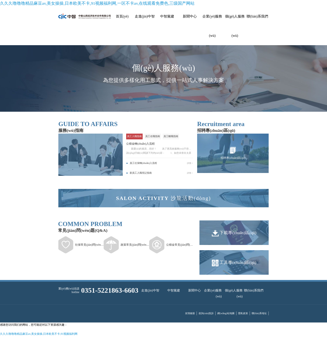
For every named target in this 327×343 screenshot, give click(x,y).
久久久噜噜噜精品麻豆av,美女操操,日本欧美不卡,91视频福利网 (38, 333)
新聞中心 (190, 16)
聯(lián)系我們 (257, 16)
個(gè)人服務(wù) (235, 25)
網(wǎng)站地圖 (225, 308)
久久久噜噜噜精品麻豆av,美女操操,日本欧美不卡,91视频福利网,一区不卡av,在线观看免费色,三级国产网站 (97, 3)
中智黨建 (167, 16)
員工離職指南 (171, 136)
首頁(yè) (122, 16)
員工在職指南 (152, 136)
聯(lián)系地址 (259, 308)
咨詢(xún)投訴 (206, 308)
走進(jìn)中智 (145, 16)
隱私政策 (243, 308)
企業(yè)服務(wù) (212, 25)
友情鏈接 (190, 308)
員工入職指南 (134, 136)
